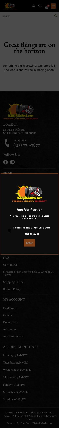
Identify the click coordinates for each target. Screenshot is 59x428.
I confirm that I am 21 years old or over (29, 231)
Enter (29, 243)
